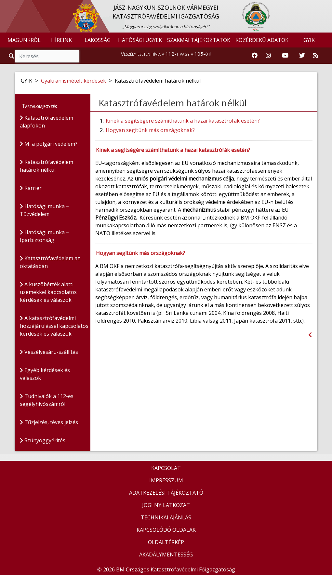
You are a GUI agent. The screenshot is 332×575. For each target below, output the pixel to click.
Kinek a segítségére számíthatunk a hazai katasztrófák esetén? (183, 120)
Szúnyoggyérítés (42, 440)
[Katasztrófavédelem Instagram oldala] (268, 55)
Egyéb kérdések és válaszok (45, 374)
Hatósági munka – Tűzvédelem (44, 210)
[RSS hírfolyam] (315, 55)
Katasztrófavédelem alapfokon (46, 121)
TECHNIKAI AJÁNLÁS (166, 517)
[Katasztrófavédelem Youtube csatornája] (285, 55)
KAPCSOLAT (166, 468)
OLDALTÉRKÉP (166, 542)
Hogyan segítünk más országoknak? (150, 130)
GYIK (309, 40)
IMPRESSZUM (166, 480)
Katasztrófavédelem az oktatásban (50, 262)
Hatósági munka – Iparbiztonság (44, 236)
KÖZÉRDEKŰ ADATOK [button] (261, 40)
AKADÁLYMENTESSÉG (166, 554)
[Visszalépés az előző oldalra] (310, 335)
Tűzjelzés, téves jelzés (49, 422)
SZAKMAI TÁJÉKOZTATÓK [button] (198, 40)
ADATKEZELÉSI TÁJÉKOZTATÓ (166, 492)
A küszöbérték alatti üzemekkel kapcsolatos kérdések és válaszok (48, 292)
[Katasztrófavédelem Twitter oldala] (302, 55)
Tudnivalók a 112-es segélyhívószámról (46, 400)
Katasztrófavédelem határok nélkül (46, 165)
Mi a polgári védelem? (48, 143)
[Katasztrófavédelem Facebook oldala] (254, 55)
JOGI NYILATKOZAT (166, 505)
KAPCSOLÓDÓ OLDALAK (166, 529)
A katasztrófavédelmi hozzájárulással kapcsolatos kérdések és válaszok (54, 325)
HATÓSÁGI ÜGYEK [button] (140, 40)
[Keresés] (47, 56)
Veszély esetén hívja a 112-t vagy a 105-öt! (166, 53)
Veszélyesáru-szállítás (49, 351)
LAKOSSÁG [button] (98, 40)
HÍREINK (61, 40)
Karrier (31, 188)
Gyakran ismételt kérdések (73, 80)
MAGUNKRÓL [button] (24, 40)
